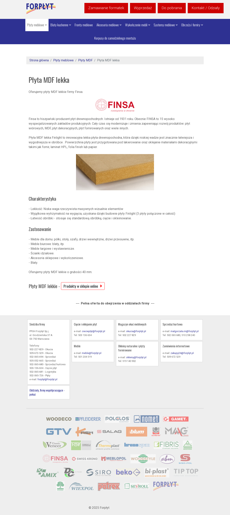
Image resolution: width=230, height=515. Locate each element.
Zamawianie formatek (106, 8)
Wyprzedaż (143, 8)
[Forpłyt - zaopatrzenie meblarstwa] (41, 8)
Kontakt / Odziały (206, 8)
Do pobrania (172, 8)
